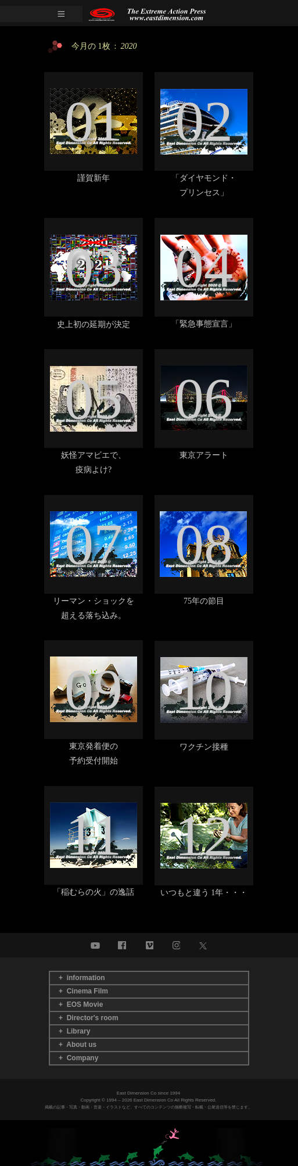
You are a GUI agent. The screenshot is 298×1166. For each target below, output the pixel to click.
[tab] (149, 978)
